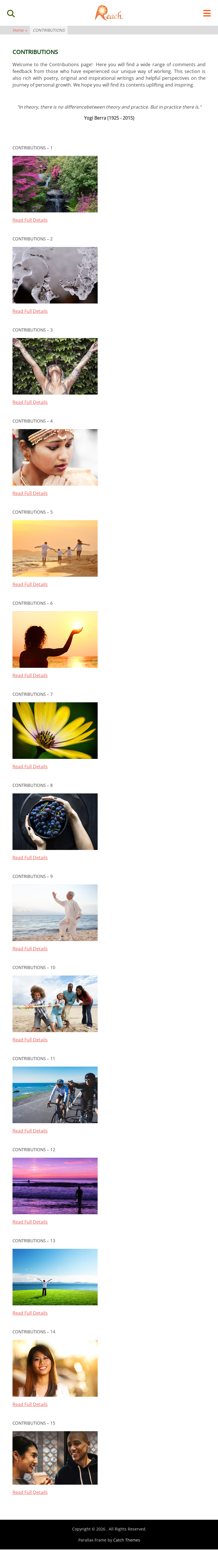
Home (19, 31)
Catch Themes (126, 1540)
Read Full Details (30, 221)
